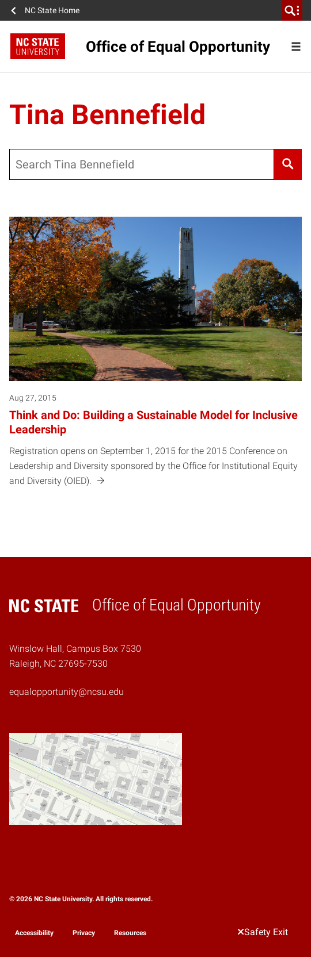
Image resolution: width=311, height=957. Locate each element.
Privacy (84, 933)
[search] (292, 10)
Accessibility (34, 933)
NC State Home (52, 10)
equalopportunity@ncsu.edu (66, 691)
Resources (130, 933)
